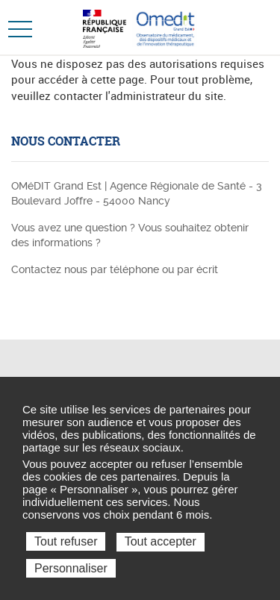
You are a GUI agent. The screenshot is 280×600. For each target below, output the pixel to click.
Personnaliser (71, 568)
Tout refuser (65, 541)
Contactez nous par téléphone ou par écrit (114, 269)
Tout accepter (160, 541)
